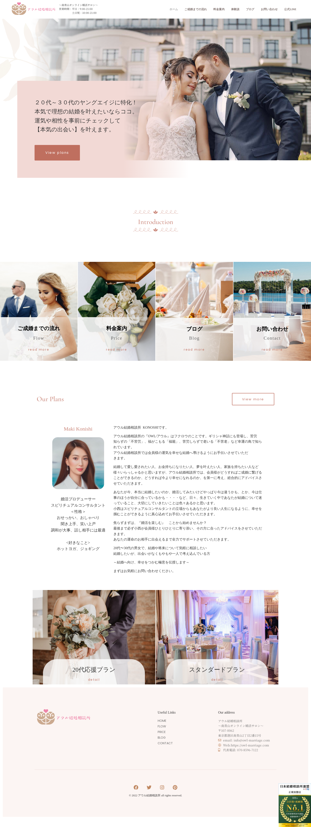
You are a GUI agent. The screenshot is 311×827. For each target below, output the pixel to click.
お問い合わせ (266, 9)
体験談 (229, 9)
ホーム (161, 9)
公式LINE (289, 9)
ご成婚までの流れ (185, 9)
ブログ (245, 9)
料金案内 (211, 9)
